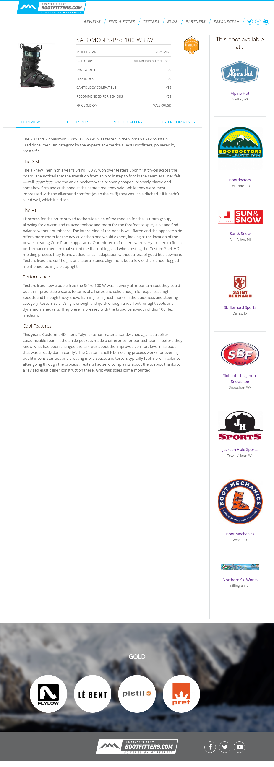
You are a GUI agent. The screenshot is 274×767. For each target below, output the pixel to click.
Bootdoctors (240, 179)
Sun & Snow (240, 233)
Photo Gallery (127, 122)
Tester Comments (177, 122)
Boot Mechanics (240, 533)
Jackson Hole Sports (240, 449)
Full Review (28, 122)
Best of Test (191, 44)
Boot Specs (78, 122)
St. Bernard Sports (240, 307)
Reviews (92, 21)
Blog (172, 21)
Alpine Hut (240, 93)
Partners (195, 21)
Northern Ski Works (240, 579)
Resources (226, 21)
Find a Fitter (121, 21)
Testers (151, 21)
